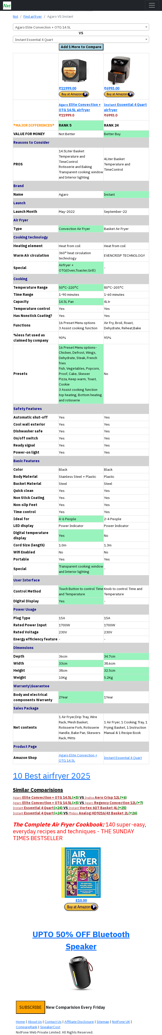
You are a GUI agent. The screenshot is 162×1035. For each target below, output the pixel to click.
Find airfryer (32, 16)
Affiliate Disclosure (79, 1021)
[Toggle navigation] (152, 5)
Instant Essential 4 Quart (123, 757)
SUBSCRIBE (30, 1007)
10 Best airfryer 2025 (51, 775)
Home (20, 1021)
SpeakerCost (50, 1027)
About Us (35, 1021)
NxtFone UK (121, 1021)
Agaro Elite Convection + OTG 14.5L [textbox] (43, 27)
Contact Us (53, 1021)
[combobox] (81, 27)
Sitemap (103, 1021)
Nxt (15, 16)
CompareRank (26, 1027)
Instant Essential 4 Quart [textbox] (34, 39)
